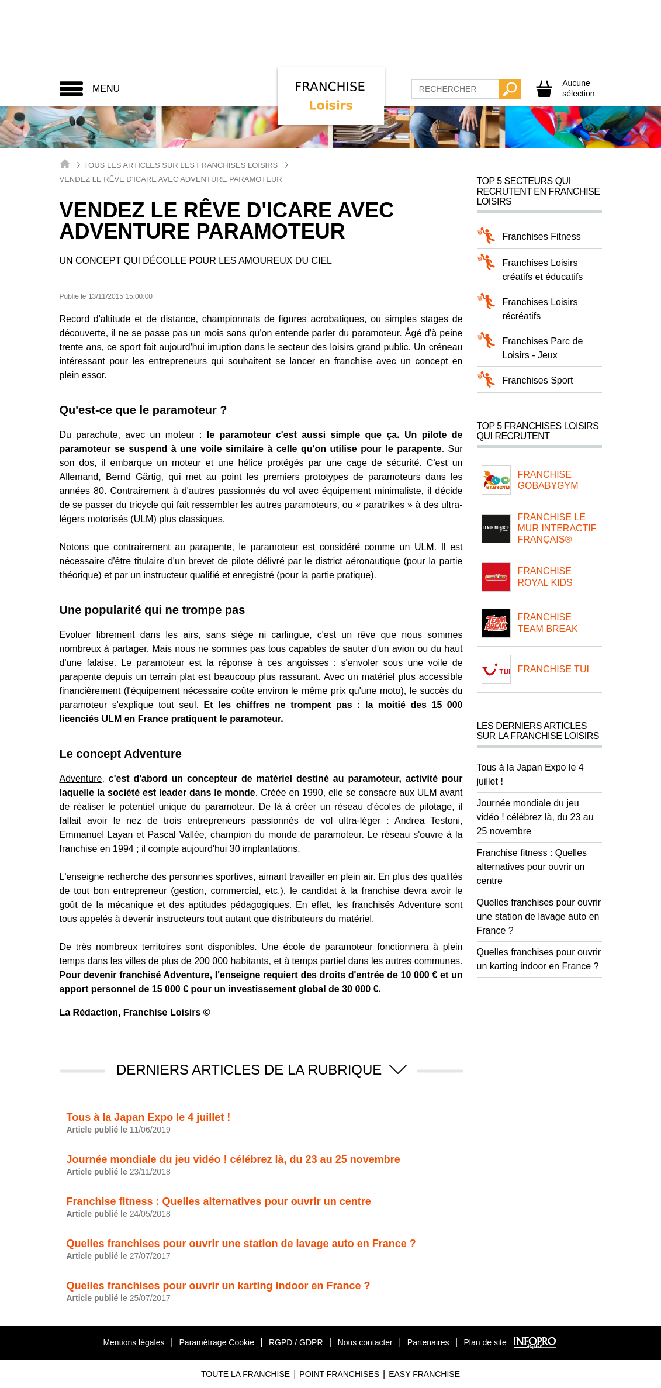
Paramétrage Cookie (216, 1342)
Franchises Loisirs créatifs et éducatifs (543, 270)
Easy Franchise (424, 1374)
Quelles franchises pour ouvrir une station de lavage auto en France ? (539, 916)
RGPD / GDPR (296, 1342)
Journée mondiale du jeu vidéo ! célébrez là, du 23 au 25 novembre (535, 817)
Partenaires (428, 1342)
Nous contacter (365, 1342)
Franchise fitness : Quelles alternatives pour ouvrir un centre (532, 867)
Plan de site (485, 1342)
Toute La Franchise (245, 1374)
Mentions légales (133, 1342)
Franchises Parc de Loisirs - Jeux (543, 348)
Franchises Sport (538, 380)
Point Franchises (339, 1374)
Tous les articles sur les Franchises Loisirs (181, 165)
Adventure (81, 778)
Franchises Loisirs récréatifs (540, 309)
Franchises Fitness (542, 236)
